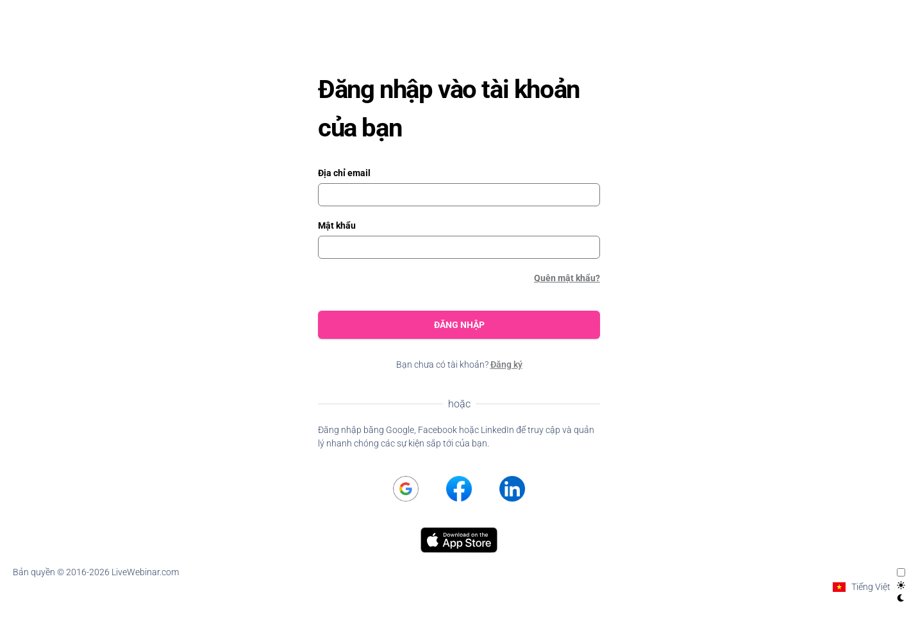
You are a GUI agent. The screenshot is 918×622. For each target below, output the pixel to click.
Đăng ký (506, 364)
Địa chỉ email (344, 173)
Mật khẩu (337, 225)
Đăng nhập (459, 325)
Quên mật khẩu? (567, 278)
